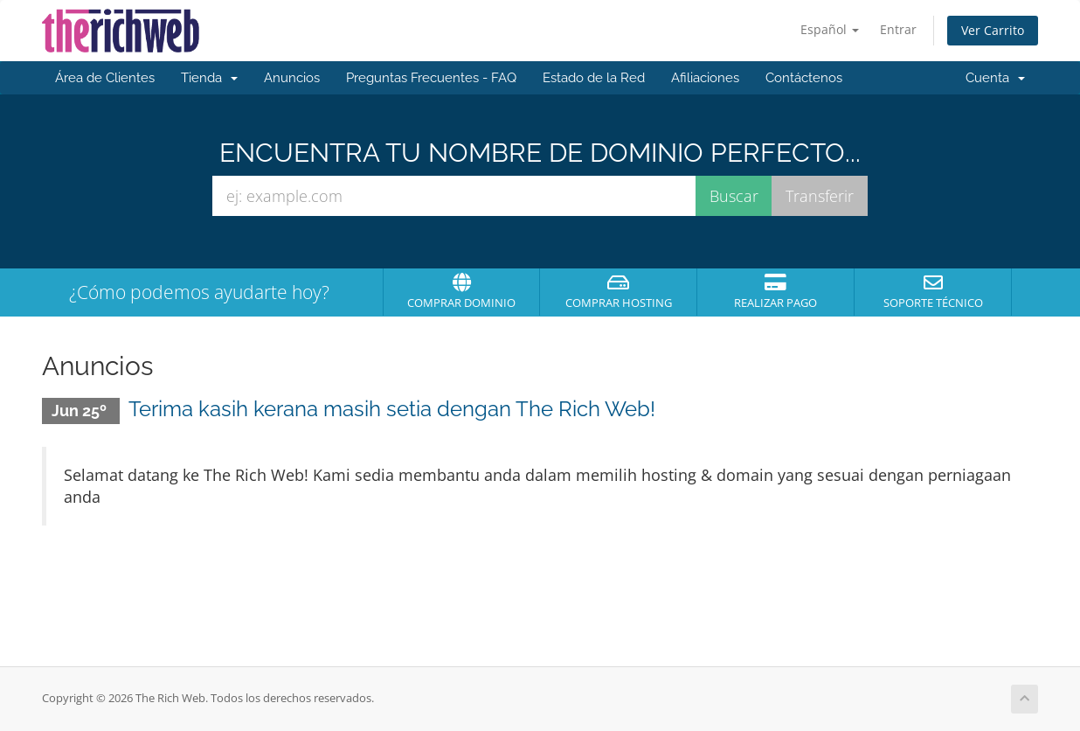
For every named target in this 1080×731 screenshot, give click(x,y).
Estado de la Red (594, 78)
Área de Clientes (105, 78)
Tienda (209, 78)
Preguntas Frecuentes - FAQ (431, 78)
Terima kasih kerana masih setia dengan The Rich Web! (391, 408)
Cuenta (995, 78)
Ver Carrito (992, 30)
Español (829, 29)
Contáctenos (803, 78)
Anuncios (292, 78)
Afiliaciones (705, 78)
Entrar (898, 29)
